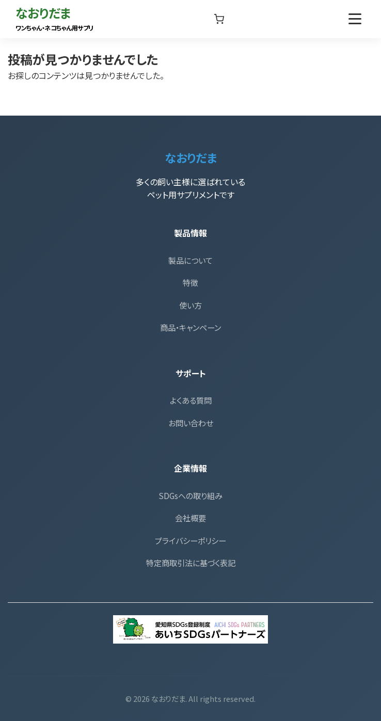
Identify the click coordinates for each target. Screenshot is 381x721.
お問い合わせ (190, 422)
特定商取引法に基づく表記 (190, 562)
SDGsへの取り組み (190, 495)
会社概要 (190, 517)
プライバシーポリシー (190, 540)
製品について (190, 260)
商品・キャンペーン (190, 327)
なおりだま (54, 18)
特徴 (190, 282)
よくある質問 (191, 400)
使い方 (190, 305)
